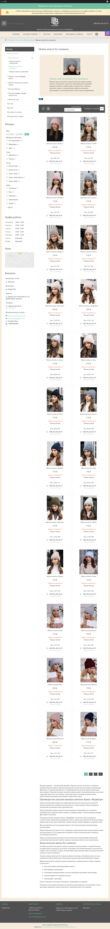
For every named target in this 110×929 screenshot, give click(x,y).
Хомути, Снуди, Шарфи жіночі (17, 77)
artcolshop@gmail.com (16, 318)
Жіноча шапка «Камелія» (55, 522)
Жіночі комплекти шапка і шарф (18, 84)
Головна (16, 34)
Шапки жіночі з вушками (19, 71)
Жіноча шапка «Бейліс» (55, 198)
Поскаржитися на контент (50, 927)
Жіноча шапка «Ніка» (55, 414)
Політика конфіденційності (67, 927)
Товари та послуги (15, 40)
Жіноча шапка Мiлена (88, 685)
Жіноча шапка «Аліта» (88, 198)
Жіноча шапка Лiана (88, 739)
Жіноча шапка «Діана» (55, 576)
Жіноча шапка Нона (88, 630)
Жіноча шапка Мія (55, 685)
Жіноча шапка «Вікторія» (55, 306)
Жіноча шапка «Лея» (88, 360)
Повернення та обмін (15, 116)
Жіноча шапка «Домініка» (88, 306)
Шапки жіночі (29, 40)
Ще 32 (10, 207)
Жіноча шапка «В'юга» (55, 144)
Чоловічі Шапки (14, 89)
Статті (89, 34)
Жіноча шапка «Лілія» (89, 522)
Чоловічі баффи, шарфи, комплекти (17, 94)
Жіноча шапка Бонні (88, 576)
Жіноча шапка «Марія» (55, 468)
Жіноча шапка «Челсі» (88, 252)
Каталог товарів (30, 34)
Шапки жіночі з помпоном (15, 62)
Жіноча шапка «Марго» (55, 252)
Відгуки (10, 108)
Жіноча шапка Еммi (55, 630)
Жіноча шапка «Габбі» (88, 144)
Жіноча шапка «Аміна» (55, 360)
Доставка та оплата (74, 34)
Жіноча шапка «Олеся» (88, 414)
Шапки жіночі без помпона (16, 67)
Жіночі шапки (12, 53)
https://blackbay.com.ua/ (17, 316)
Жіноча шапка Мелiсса (55, 739)
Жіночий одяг (13, 99)
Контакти (58, 34)
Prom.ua (65, 925)
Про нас (46, 34)
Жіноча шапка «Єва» (88, 468)
